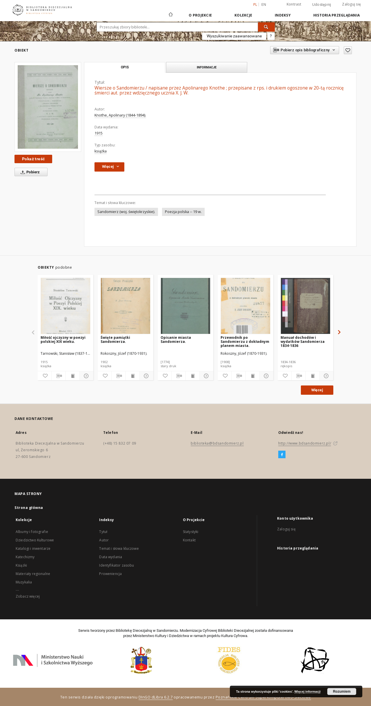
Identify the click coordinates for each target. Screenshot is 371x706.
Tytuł (103, 531)
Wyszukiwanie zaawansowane (234, 36)
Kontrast (294, 4)
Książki (21, 565)
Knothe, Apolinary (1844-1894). (120, 115)
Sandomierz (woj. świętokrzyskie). (126, 211)
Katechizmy (25, 556)
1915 (98, 133)
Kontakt (189, 540)
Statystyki (191, 531)
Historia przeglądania (336, 15)
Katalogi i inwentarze (33, 548)
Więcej (317, 390)
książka (100, 151)
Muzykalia (24, 582)
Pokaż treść (33, 159)
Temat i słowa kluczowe (119, 548)
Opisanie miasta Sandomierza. (176, 339)
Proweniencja (110, 573)
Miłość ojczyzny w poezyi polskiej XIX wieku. (63, 339)
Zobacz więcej (28, 596)
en (263, 4)
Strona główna (28, 507)
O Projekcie (200, 15)
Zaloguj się (351, 4)
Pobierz (29, 172)
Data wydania (110, 556)
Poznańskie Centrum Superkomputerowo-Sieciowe (263, 697)
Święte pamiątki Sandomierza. (115, 339)
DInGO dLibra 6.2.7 (156, 697)
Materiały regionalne (33, 573)
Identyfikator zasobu (116, 565)
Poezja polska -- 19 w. (183, 211)
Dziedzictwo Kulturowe (35, 540)
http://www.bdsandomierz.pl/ (304, 443)
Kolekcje (243, 15)
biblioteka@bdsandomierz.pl (217, 443)
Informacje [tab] (207, 67)
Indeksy (283, 15)
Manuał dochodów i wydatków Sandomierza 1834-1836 (303, 341)
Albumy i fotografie (32, 531)
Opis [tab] (125, 67)
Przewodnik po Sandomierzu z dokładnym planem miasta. (245, 341)
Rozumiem (342, 691)
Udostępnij (321, 4)
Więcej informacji (307, 691)
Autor (104, 540)
